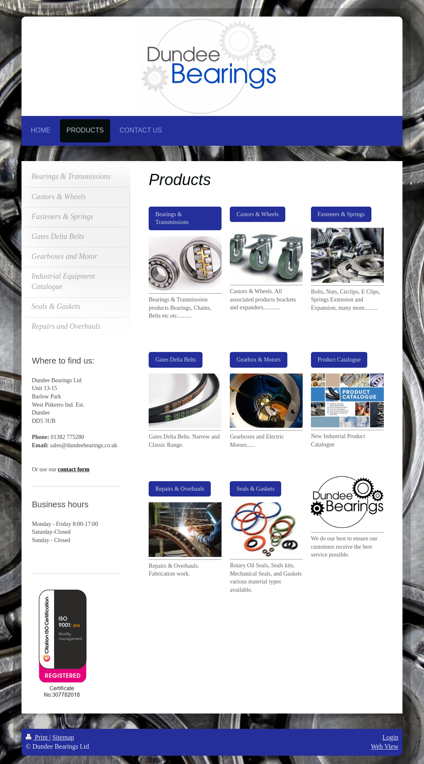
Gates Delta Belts (175, 360)
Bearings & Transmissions (171, 218)
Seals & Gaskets (255, 489)
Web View (384, 746)
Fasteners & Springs (341, 214)
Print (37, 737)
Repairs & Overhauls (179, 489)
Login (390, 737)
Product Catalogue (339, 360)
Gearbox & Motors (258, 360)
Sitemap (63, 737)
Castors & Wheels (257, 214)
